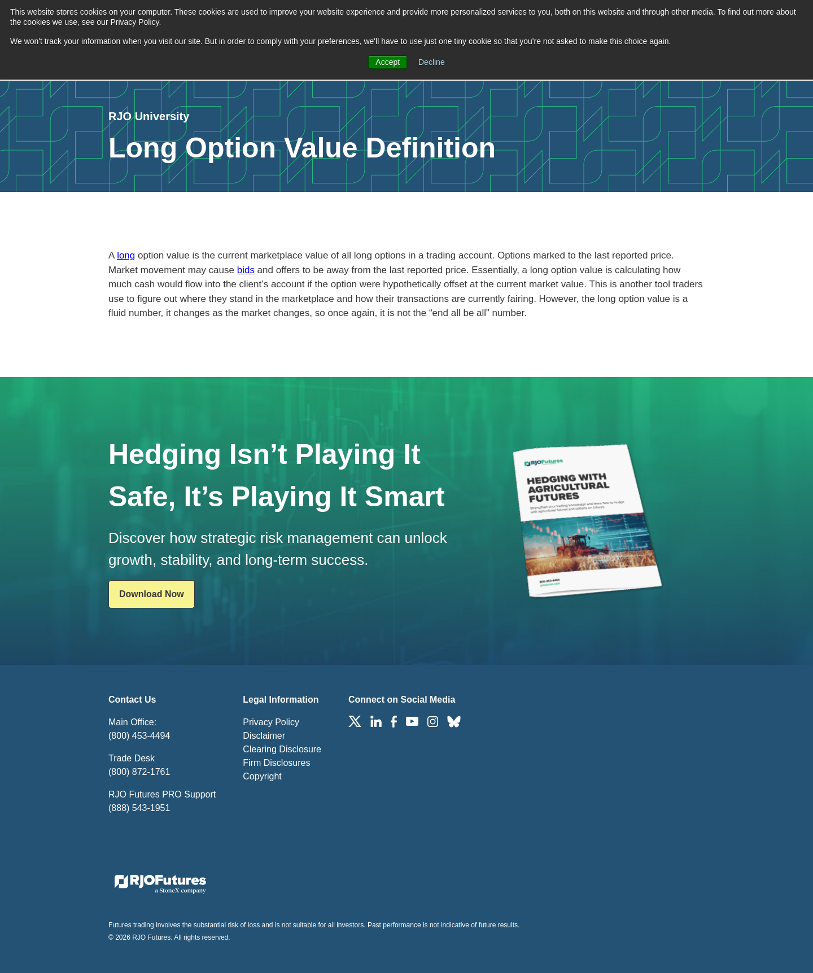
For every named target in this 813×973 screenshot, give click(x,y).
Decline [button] (431, 62)
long (126, 255)
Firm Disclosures (276, 763)
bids (246, 270)
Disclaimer (264, 735)
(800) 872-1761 (139, 772)
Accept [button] (387, 62)
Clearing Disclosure (282, 749)
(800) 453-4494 (139, 735)
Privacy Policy (271, 722)
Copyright (262, 776)
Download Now (151, 594)
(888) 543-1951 (139, 808)
